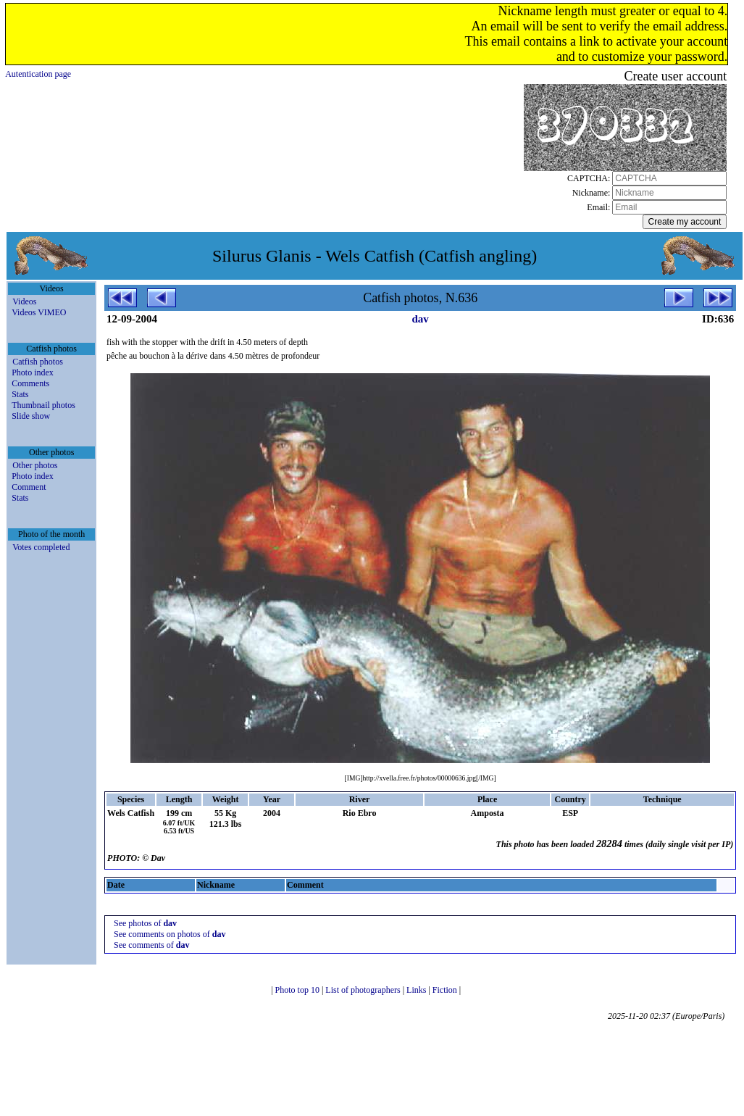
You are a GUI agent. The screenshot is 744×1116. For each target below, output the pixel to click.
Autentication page (38, 74)
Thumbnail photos (43, 405)
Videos (24, 301)
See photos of (145, 923)
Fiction (445, 990)
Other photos (34, 465)
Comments (30, 383)
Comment (29, 487)
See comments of (151, 945)
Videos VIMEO (39, 312)
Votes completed (41, 547)
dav (419, 319)
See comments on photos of (169, 934)
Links (417, 990)
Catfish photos (37, 362)
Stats (20, 394)
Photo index (33, 372)
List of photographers (363, 990)
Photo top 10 (298, 990)
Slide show (31, 416)
